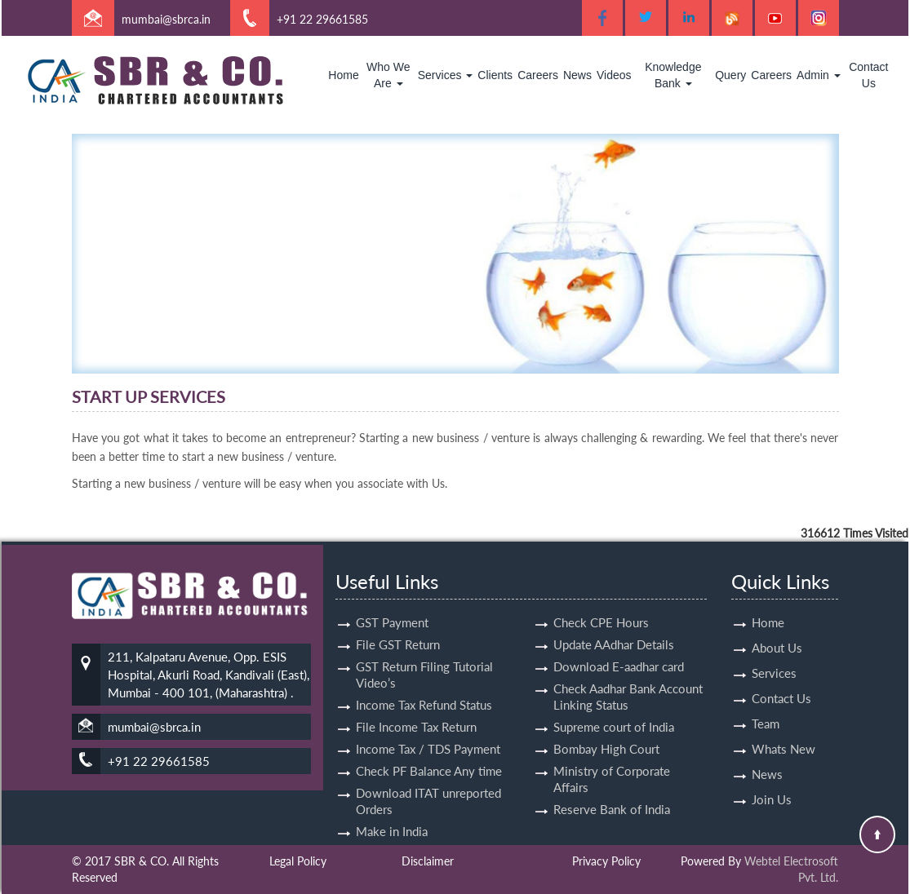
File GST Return (398, 616)
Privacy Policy (606, 861)
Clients (495, 75)
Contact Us (868, 75)
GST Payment (392, 593)
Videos (614, 75)
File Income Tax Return (416, 698)
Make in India (392, 802)
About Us (777, 619)
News (577, 75)
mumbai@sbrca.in (166, 19)
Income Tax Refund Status (424, 676)
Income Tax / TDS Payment (428, 720)
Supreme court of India (613, 698)
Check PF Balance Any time (429, 742)
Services (445, 75)
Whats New (783, 720)
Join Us (772, 770)
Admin (819, 75)
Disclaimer (428, 861)
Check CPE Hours (601, 593)
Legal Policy (297, 861)
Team (765, 695)
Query (730, 75)
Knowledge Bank (673, 75)
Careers (537, 75)
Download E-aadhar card (618, 638)
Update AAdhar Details (613, 616)
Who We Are (388, 75)
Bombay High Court (606, 720)
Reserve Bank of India (611, 780)
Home (343, 75)
